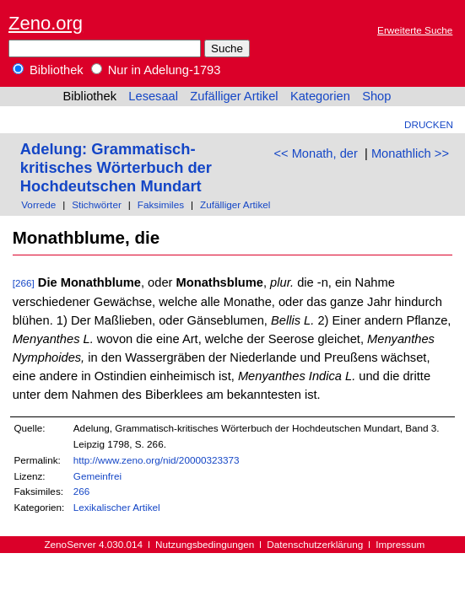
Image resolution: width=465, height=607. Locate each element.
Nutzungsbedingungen (204, 544)
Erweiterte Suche (414, 29)
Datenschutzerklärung (315, 544)
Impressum (400, 544)
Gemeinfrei (97, 475)
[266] (24, 282)
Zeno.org (45, 23)
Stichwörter (97, 204)
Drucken (428, 124)
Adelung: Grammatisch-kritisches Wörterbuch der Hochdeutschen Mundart (116, 167)
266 (81, 491)
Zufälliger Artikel (234, 96)
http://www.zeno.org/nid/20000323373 (156, 459)
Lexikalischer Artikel (116, 507)
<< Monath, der (315, 153)
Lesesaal (153, 96)
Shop (376, 96)
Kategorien (320, 96)
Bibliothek (48, 70)
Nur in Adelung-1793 (156, 70)
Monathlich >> (410, 153)
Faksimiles (161, 204)
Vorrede (38, 204)
